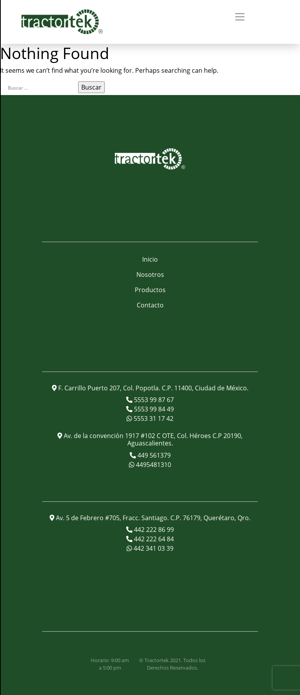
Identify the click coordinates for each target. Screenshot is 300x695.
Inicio (150, 259)
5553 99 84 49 (153, 409)
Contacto (150, 305)
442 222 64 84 (153, 539)
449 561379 (153, 455)
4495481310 (152, 464)
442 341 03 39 (152, 548)
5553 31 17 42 (152, 418)
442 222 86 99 (153, 529)
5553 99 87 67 (153, 399)
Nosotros (150, 274)
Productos (150, 290)
